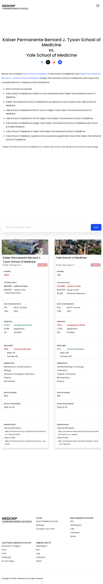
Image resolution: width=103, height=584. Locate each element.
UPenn (73, 536)
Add (96, 227)
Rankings (40, 525)
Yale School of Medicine (35, 73)
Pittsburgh (6, 557)
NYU (72, 521)
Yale (72, 528)
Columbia (74, 532)
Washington (76, 525)
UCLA (4, 549)
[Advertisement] (51, 173)
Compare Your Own (45, 528)
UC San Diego (8, 561)
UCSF (4, 553)
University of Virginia (11, 546)
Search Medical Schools (47, 521)
